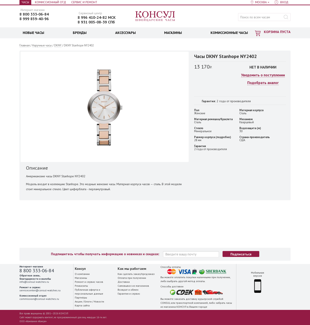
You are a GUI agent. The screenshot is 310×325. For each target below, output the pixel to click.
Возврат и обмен (128, 289)
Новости (99, 301)
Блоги (88, 301)
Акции (78, 301)
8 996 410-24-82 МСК (97, 17)
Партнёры (81, 297)
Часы (25, 2)
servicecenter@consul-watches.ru (40, 290)
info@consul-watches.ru (34, 281)
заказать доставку (185, 298)
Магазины (81, 277)
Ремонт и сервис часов (89, 281)
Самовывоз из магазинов (133, 285)
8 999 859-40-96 (34, 18)
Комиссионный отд (50, 2)
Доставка (124, 281)
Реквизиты (81, 285)
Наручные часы (42, 45)
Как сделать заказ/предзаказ (136, 274)
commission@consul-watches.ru (39, 298)
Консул (155, 16)
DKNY (57, 45)
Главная (24, 45)
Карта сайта (82, 305)
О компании (82, 274)
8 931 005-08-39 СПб (96, 22)
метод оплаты (196, 281)
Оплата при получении (132, 277)
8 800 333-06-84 (34, 14)
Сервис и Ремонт (84, 2)
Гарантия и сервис (129, 293)
